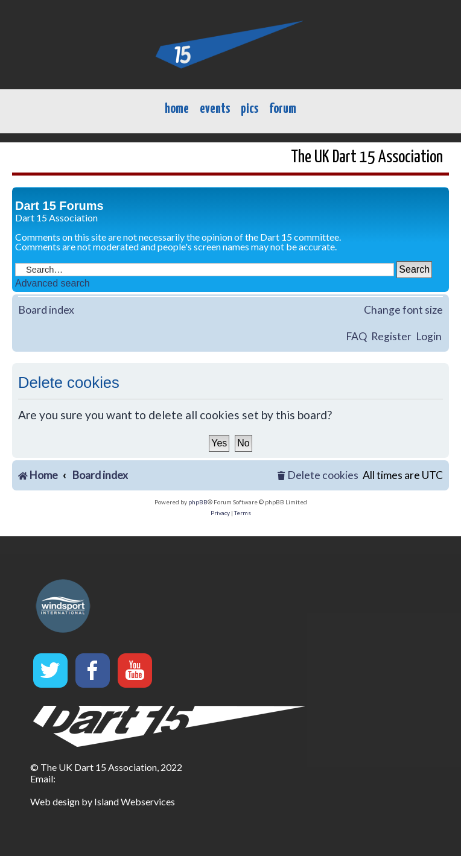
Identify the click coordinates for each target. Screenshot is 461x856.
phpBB (198, 502)
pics (249, 109)
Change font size (403, 309)
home (177, 109)
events (215, 109)
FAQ (356, 336)
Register (391, 336)
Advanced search (52, 283)
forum (282, 109)
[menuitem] (318, 475)
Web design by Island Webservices (102, 801)
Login (429, 336)
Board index (46, 309)
